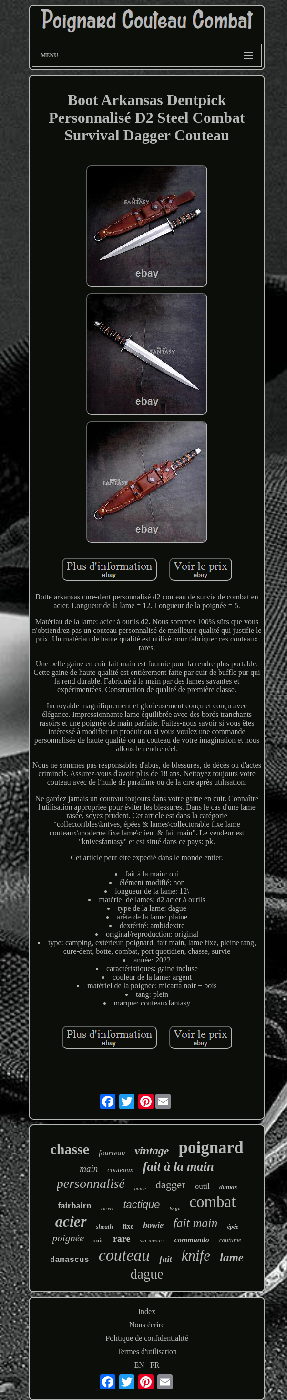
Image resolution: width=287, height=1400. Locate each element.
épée (232, 1226)
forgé (175, 1208)
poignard (210, 1147)
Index (146, 1311)
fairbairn (75, 1205)
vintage (151, 1150)
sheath (104, 1226)
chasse (69, 1149)
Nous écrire (146, 1325)
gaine (140, 1188)
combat (212, 1201)
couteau (124, 1255)
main (89, 1169)
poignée (68, 1238)
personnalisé (91, 1183)
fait (165, 1259)
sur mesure (152, 1240)
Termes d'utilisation (147, 1351)
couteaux (120, 1170)
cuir (98, 1240)
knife (196, 1255)
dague (146, 1274)
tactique (141, 1204)
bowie (153, 1225)
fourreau (112, 1153)
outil (202, 1186)
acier (71, 1221)
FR (155, 1365)
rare (121, 1238)
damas (228, 1187)
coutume (230, 1240)
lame (232, 1257)
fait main (195, 1223)
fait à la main (178, 1166)
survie (107, 1208)
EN (139, 1365)
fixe (128, 1226)
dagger (170, 1185)
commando (191, 1240)
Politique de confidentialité (146, 1338)
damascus (69, 1259)
